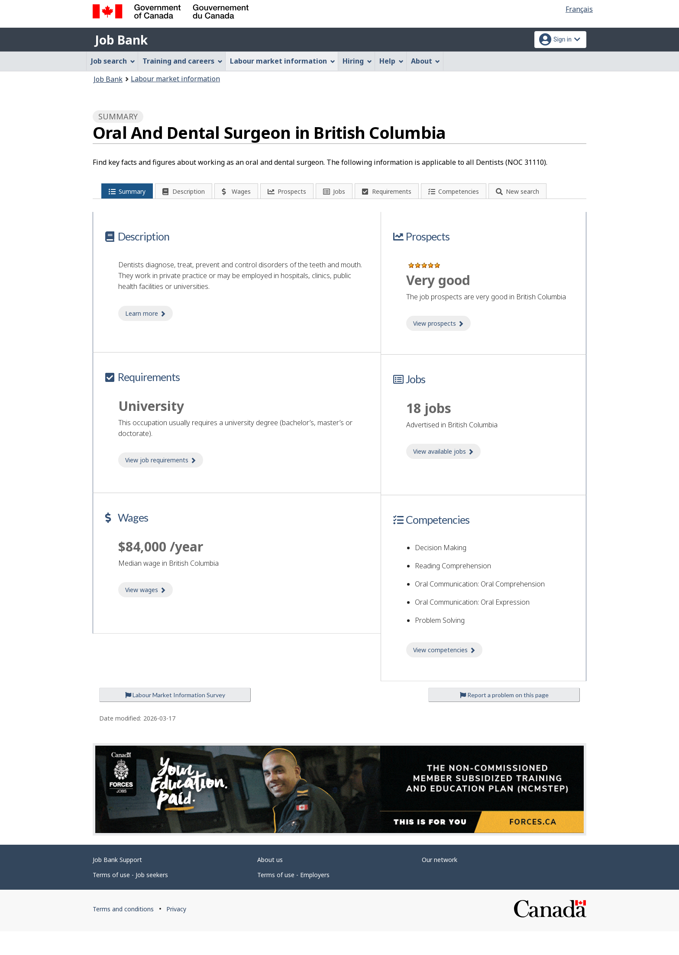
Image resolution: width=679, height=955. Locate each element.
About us (270, 883)
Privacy (176, 932)
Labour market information (175, 78)
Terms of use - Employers (293, 898)
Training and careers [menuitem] (182, 61)
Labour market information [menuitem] (282, 61)
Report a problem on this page (504, 718)
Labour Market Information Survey (175, 718)
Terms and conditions (123, 932)
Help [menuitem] (391, 61)
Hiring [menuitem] (357, 61)
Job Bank (121, 40)
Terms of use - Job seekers (130, 898)
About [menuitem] (425, 61)
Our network (439, 883)
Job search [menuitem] (113, 61)
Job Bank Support (117, 883)
